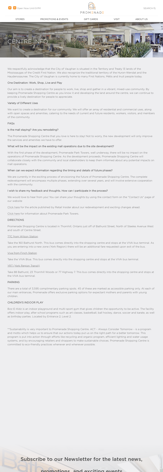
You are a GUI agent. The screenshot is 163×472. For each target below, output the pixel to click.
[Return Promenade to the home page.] (92, 8)
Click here (13, 207)
